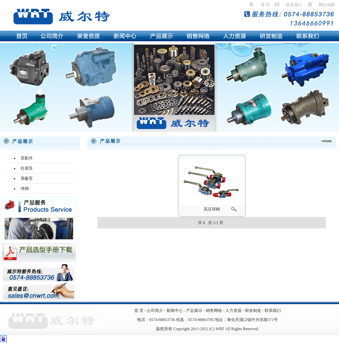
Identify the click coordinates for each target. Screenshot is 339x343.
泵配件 (27, 158)
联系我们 (294, 4)
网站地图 (327, 4)
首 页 (265, 4)
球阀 (25, 188)
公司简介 (155, 310)
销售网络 (214, 310)
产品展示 (194, 310)
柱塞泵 (27, 168)
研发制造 (253, 310)
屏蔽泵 (27, 178)
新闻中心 (174, 310)
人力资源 (233, 310)
